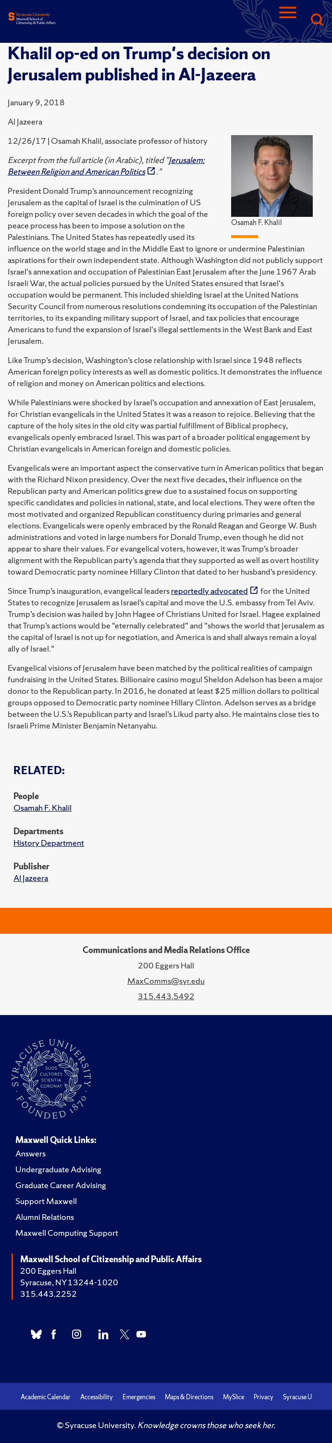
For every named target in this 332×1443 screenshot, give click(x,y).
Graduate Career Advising (60, 1185)
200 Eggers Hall (48, 1270)
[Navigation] (287, 20)
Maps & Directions (189, 1397)
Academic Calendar (46, 1397)
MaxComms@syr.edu (166, 980)
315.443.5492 (166, 996)
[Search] (316, 20)
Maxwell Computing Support (66, 1232)
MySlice (233, 1397)
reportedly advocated (209, 590)
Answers (30, 1153)
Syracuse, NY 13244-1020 (69, 1282)
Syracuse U (297, 1397)
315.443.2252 (48, 1293)
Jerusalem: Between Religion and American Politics (106, 165)
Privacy (263, 1397)
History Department (48, 842)
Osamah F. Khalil (42, 807)
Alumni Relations (44, 1216)
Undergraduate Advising (58, 1169)
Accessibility (96, 1397)
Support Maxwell (46, 1200)
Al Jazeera (30, 877)
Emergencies (139, 1397)
